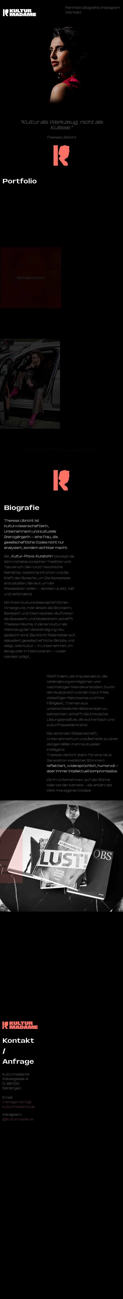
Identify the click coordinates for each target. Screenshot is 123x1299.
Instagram (111, 8)
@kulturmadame (17, 1263)
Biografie (91, 8)
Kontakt (74, 12)
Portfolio (73, 8)
